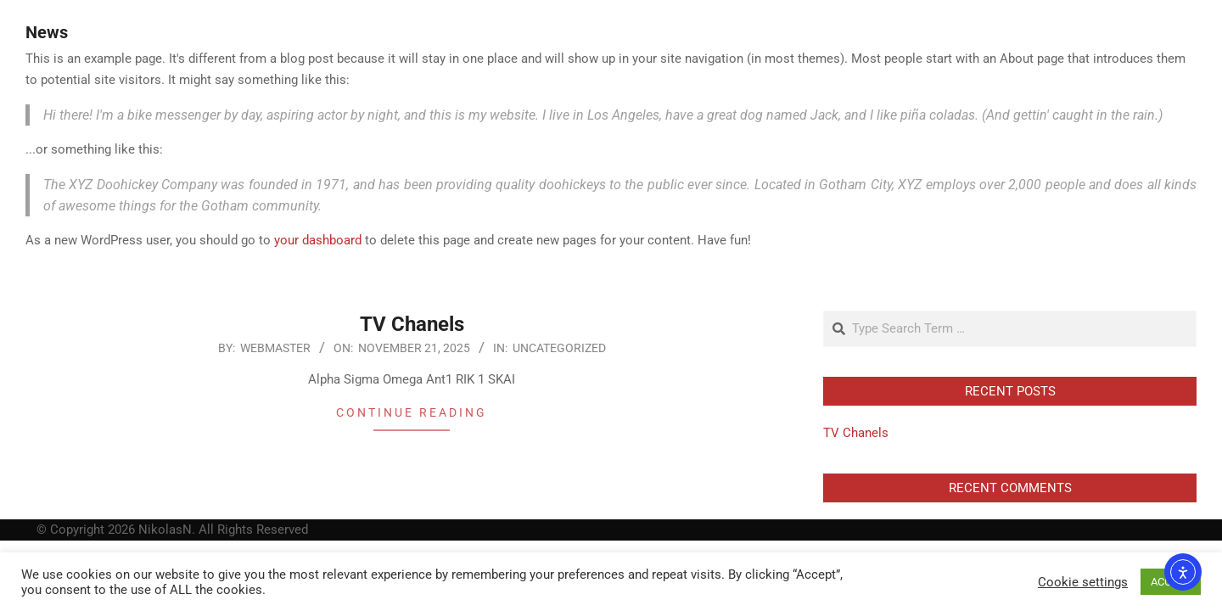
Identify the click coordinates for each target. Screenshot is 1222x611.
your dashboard (318, 240)
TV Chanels (412, 324)
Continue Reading (411, 412)
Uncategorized (559, 348)
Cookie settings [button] (1083, 582)
